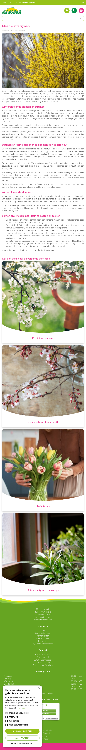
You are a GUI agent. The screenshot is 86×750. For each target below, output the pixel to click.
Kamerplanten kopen (43, 617)
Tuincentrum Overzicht (43, 736)
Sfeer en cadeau (43, 638)
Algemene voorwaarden (43, 643)
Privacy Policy (43, 739)
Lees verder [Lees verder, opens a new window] (21, 708)
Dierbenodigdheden (43, 633)
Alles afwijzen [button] (22, 738)
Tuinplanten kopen (43, 614)
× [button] (39, 688)
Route (67, 10)
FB (83, 2)
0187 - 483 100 (44, 662)
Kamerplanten (43, 636)
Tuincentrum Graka (43, 612)
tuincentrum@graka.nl (44, 665)
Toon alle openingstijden (43, 693)
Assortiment (43, 630)
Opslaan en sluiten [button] (22, 731)
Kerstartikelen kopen (43, 619)
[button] (22, 743)
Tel (74, 10)
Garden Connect (43, 733)
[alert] (22, 716)
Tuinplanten (43, 641)
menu (9, 746)
